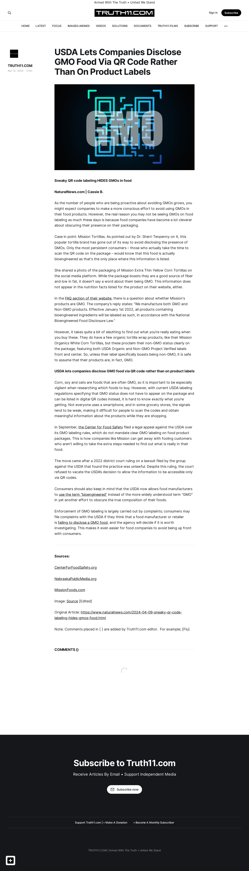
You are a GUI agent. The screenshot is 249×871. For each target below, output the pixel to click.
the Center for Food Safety (100, 427)
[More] (226, 26)
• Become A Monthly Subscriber (153, 822)
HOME (25, 25)
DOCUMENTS (142, 25)
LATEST (41, 25)
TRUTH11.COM (20, 66)
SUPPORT (211, 25)
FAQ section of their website (88, 298)
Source (72, 601)
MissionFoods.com (69, 590)
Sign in (213, 12)
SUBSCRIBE (191, 25)
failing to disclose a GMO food (83, 522)
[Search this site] (9, 13)
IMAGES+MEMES (79, 25)
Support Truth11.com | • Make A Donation (101, 822)
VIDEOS (101, 25)
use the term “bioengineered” (83, 494)
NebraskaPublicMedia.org (75, 579)
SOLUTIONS (120, 25)
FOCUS (56, 25)
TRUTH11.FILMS (168, 25)
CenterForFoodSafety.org (75, 567)
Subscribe (231, 12)
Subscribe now (124, 789)
